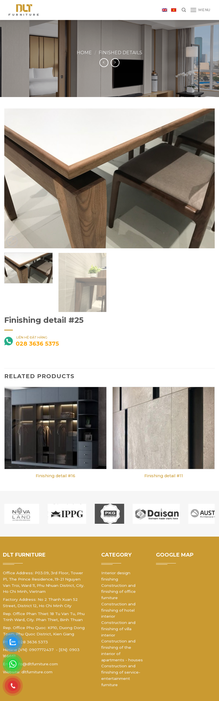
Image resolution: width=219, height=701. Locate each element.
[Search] (184, 10)
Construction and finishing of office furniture (118, 591)
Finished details (120, 52)
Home (84, 52)
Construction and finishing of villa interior (118, 628)
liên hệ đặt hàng (26, 341)
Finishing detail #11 (163, 475)
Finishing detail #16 (55, 475)
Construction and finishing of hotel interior (118, 610)
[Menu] (200, 10)
